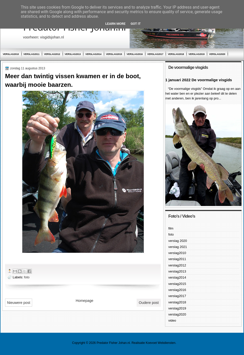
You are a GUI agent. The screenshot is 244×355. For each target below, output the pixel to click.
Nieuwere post (18, 303)
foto (26, 277)
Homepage (84, 301)
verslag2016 (135, 54)
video (172, 320)
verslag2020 (217, 54)
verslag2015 (114, 54)
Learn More (115, 24)
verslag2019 (197, 54)
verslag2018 (176, 54)
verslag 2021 (177, 247)
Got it (136, 24)
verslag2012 (52, 54)
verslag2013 (73, 54)
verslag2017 (155, 54)
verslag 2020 (177, 241)
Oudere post (149, 303)
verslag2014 (93, 54)
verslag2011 (32, 54)
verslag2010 (11, 54)
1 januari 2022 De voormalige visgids (198, 80)
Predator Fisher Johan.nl (113, 343)
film (170, 228)
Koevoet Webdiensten (160, 343)
